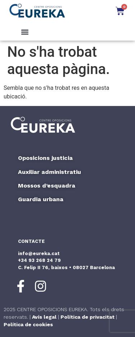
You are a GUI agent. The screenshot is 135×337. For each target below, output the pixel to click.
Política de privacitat (87, 317)
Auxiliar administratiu (49, 171)
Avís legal (44, 317)
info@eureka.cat (39, 253)
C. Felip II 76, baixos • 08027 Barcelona (66, 267)
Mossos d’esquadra (46, 185)
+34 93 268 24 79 (39, 260)
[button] (25, 32)
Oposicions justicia (45, 157)
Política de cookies (28, 324)
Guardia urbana (40, 199)
